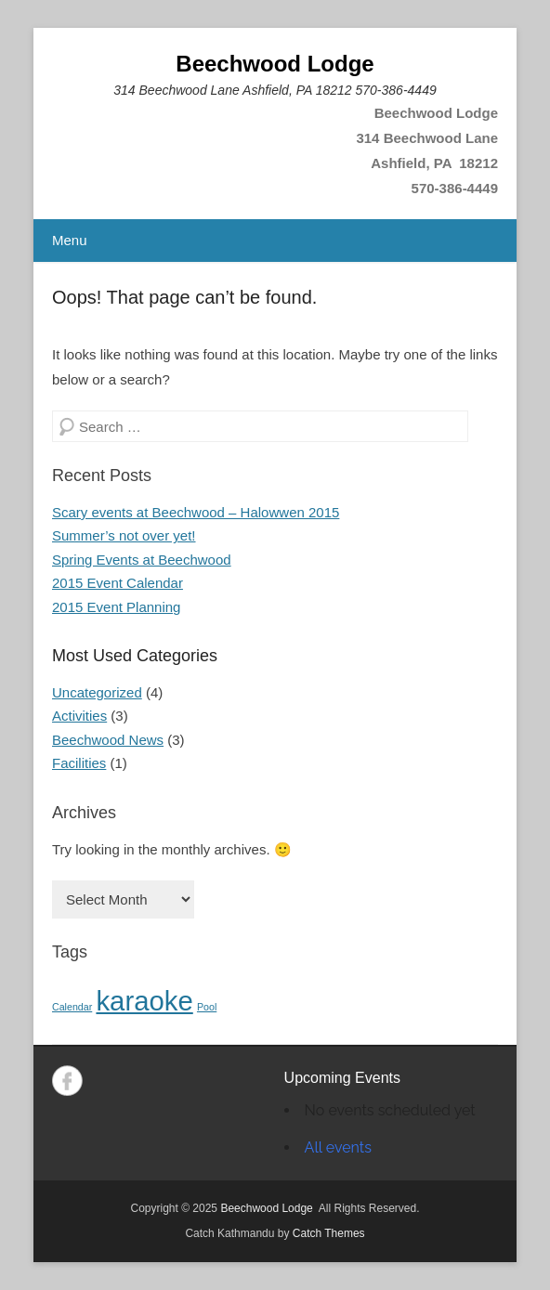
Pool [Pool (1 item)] (206, 1006)
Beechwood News (108, 740)
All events (338, 1147)
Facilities (79, 763)
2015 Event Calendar (117, 583)
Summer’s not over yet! (124, 535)
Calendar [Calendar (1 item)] (72, 1006)
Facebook (67, 1080)
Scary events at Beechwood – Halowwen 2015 (195, 512)
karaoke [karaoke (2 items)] (144, 1000)
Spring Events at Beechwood (141, 559)
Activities (79, 715)
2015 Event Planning (116, 607)
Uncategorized (97, 692)
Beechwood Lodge (274, 63)
